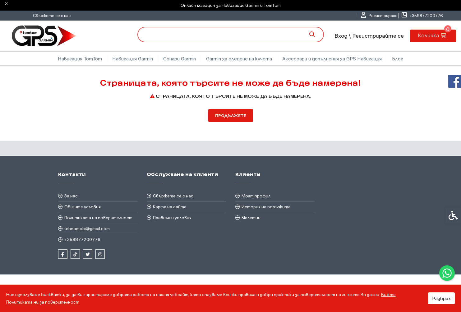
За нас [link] (71, 196)
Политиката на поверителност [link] (98, 217)
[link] (447, 273)
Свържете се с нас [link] (52, 15)
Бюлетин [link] (251, 217)
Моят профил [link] (256, 196)
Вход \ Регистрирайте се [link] (368, 35)
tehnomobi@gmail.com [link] (87, 228)
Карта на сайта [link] (170, 207)
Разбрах (441, 298)
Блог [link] (397, 58)
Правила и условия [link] (172, 217)
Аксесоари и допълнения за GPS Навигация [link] (332, 58)
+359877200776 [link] (82, 239)
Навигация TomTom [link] (80, 58)
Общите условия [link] (82, 207)
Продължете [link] (230, 115)
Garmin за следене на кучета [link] (239, 58)
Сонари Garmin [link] (179, 58)
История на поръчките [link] (266, 207)
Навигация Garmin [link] (132, 58)
